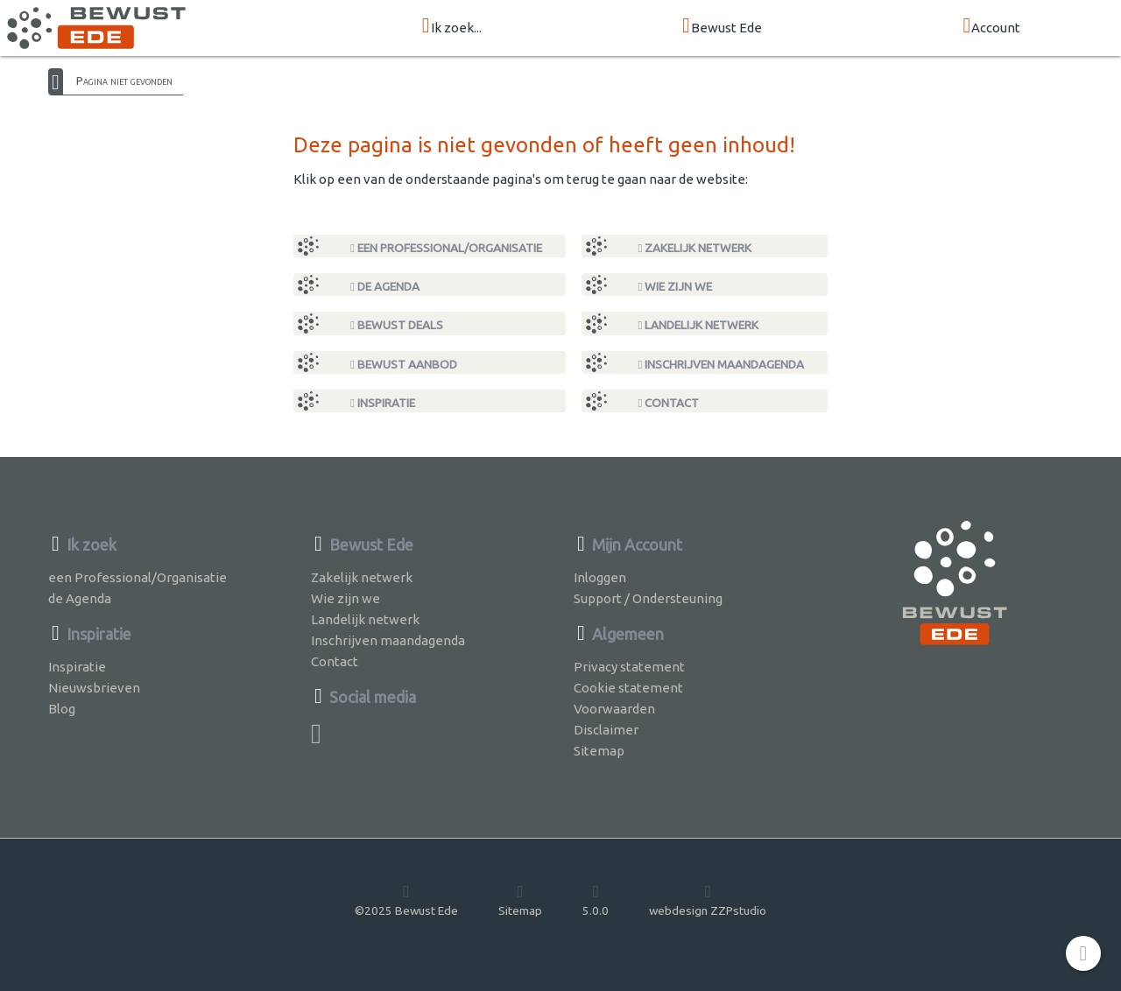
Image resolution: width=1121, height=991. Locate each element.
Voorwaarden (614, 708)
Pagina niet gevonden (124, 81)
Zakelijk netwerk (695, 248)
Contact (669, 403)
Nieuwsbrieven (94, 687)
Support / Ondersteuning (648, 598)
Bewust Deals (396, 325)
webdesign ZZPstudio (707, 899)
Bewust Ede (722, 26)
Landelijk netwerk (698, 325)
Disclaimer (606, 729)
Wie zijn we (675, 286)
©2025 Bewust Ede (406, 899)
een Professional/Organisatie (446, 248)
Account (991, 26)
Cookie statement (628, 687)
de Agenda (384, 286)
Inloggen (600, 577)
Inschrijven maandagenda (721, 364)
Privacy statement (629, 666)
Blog (61, 708)
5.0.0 (595, 899)
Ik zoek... (452, 26)
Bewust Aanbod (403, 364)
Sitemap (599, 750)
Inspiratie (382, 403)
